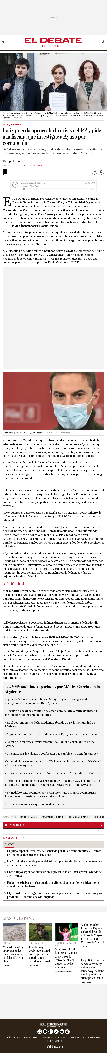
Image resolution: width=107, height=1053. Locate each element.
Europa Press (11, 161)
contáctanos (31, 1037)
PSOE (14, 817)
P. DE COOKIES (94, 1037)
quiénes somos (13, 1037)
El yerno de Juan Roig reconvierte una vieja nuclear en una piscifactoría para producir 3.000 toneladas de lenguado (54, 895)
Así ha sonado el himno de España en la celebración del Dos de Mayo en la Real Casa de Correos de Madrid (92, 933)
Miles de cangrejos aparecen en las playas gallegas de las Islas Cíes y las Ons (14, 954)
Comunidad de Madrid (79, 817)
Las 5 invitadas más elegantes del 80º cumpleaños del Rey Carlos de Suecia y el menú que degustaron (54, 863)
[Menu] (3, 42)
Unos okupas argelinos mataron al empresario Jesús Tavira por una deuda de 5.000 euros (54, 873)
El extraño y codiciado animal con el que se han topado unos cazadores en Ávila (40, 954)
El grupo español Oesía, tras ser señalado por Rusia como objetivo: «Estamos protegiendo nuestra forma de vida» (54, 852)
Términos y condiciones (53, 1037)
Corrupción (100, 817)
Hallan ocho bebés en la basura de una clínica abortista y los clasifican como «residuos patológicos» (53, 884)
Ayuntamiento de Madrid (53, 817)
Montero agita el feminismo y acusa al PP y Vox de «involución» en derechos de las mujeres (66, 958)
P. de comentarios (53, 1041)
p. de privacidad (76, 1037)
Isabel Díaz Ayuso (28, 817)
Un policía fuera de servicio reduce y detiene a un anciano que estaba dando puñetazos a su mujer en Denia (92, 969)
